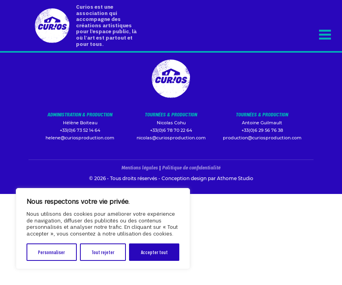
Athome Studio (235, 178)
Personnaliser (51, 252)
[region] (103, 228)
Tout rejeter (102, 252)
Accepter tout (154, 252)
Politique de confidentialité (191, 167)
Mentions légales (140, 167)
